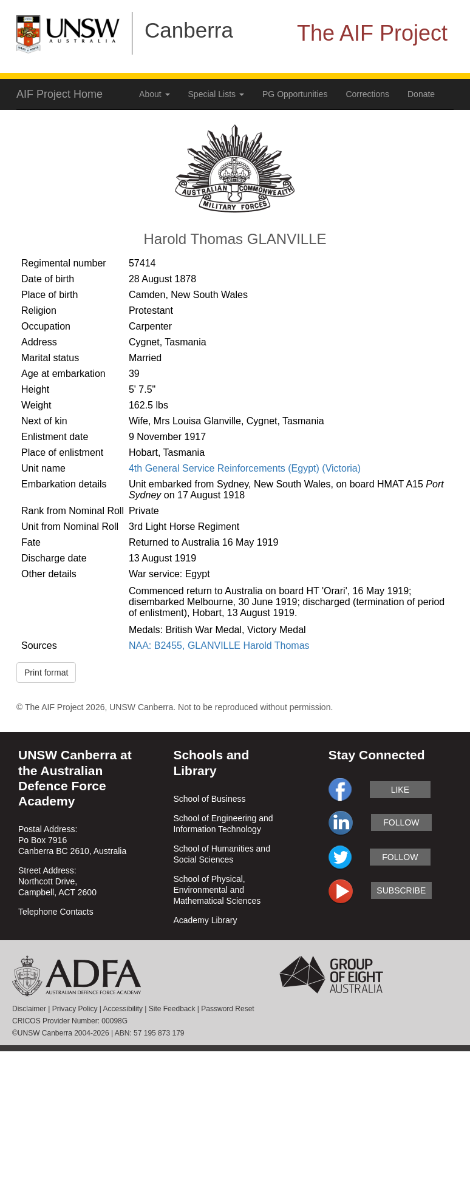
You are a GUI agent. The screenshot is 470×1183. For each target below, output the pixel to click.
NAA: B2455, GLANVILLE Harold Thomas (219, 645)
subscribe (401, 890)
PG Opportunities (294, 94)
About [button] (154, 94)
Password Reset (227, 1009)
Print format (46, 672)
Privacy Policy (75, 1009)
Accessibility (123, 1009)
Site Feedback (172, 1009)
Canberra (189, 30)
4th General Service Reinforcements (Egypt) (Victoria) (245, 468)
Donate (421, 94)
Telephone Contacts (56, 912)
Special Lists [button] (216, 94)
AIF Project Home (59, 94)
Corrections (367, 94)
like (400, 790)
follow (401, 822)
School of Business (209, 799)
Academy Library (205, 920)
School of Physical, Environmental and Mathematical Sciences (217, 890)
